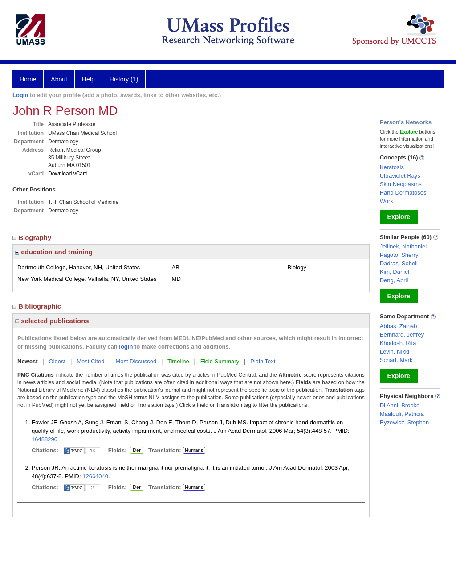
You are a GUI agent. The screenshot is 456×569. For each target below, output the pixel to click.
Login (20, 95)
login (126, 346)
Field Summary (219, 361)
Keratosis (392, 167)
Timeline (178, 361)
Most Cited (90, 361)
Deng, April (394, 280)
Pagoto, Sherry (399, 255)
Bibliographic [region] (37, 306)
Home (28, 79)
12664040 (95, 476)
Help (88, 79)
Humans (194, 450)
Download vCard (68, 174)
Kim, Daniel (394, 271)
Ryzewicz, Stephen (404, 422)
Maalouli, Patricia (402, 413)
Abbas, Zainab (398, 326)
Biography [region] (32, 237)
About (59, 79)
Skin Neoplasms (401, 184)
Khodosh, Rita (398, 343)
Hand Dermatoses (403, 192)
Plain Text (262, 361)
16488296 (44, 439)
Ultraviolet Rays (400, 175)
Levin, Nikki (394, 351)
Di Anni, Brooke (400, 405)
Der (136, 450)
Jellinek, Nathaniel (403, 246)
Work (386, 201)
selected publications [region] (52, 321)
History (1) (124, 79)
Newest (27, 361)
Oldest (57, 361)
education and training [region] (54, 252)
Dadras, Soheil (399, 263)
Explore (398, 216)
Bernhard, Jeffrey (402, 334)
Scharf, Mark (396, 360)
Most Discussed (135, 361)
